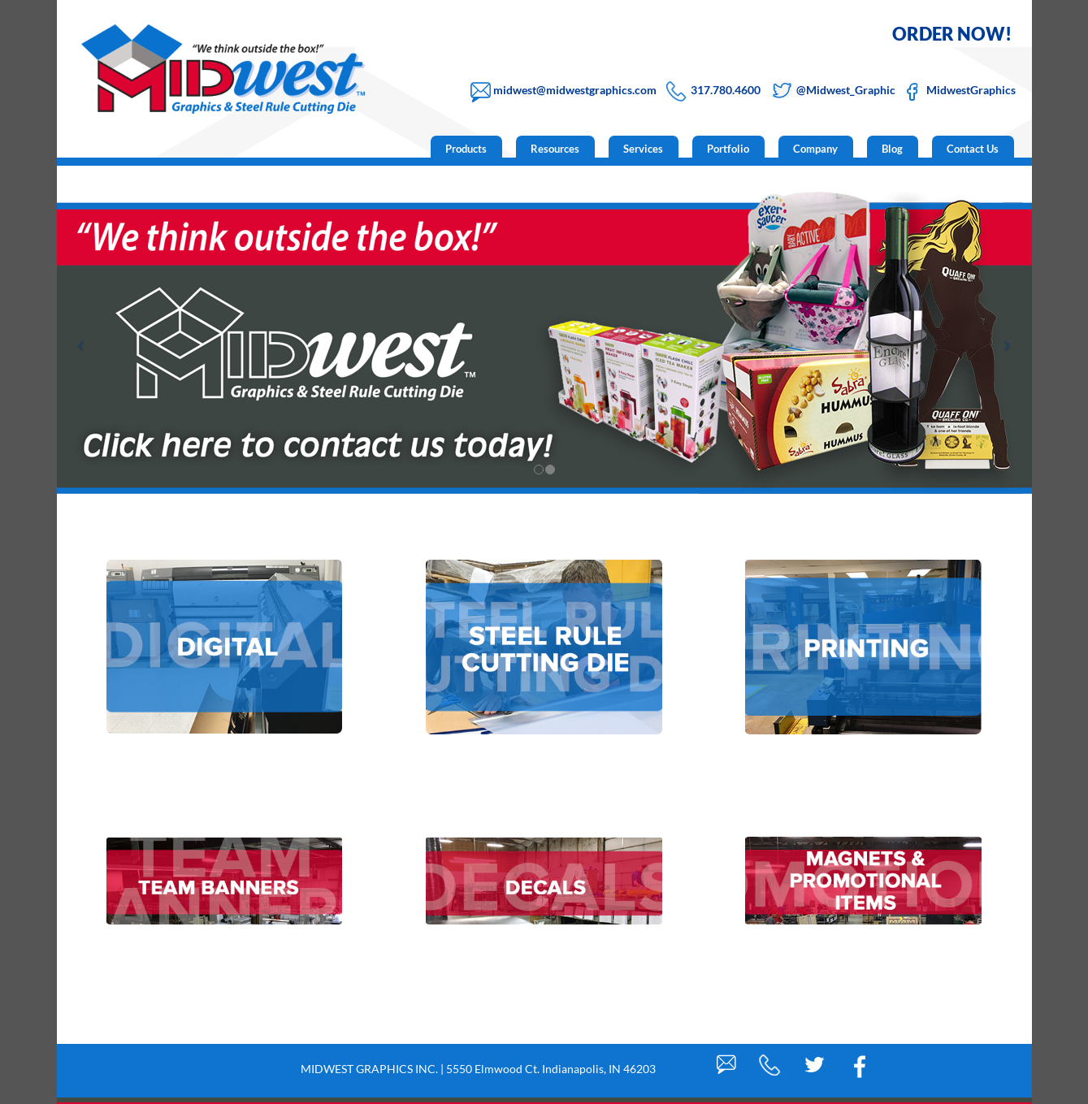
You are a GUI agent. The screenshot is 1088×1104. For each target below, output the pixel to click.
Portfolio (728, 148)
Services (643, 148)
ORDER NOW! (952, 34)
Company (815, 148)
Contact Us (973, 148)
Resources (555, 148)
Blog (892, 148)
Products (466, 148)
